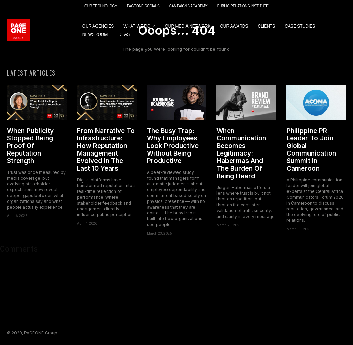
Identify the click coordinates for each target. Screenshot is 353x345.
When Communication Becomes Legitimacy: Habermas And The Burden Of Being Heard (241, 153)
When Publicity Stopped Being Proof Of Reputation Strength (30, 146)
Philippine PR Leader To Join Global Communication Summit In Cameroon (311, 149)
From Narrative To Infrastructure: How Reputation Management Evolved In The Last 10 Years (106, 149)
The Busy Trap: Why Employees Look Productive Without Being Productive (173, 146)
